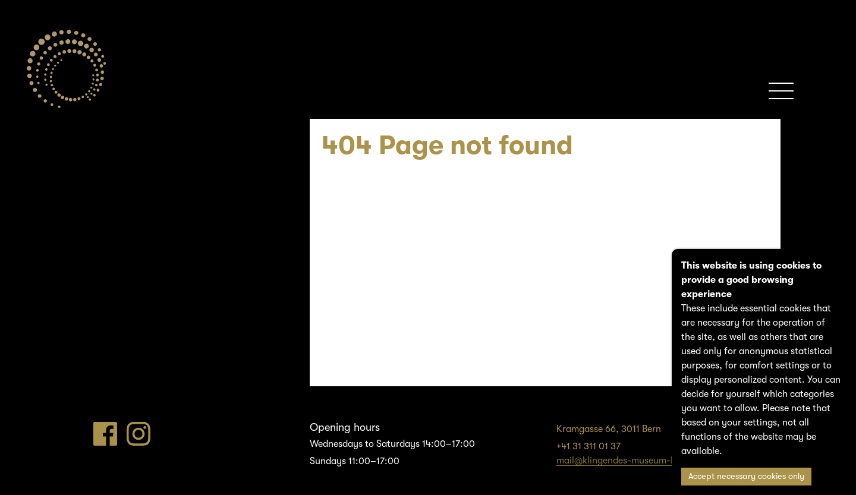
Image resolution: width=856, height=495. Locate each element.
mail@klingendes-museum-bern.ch (629, 460)
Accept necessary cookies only (746, 476)
